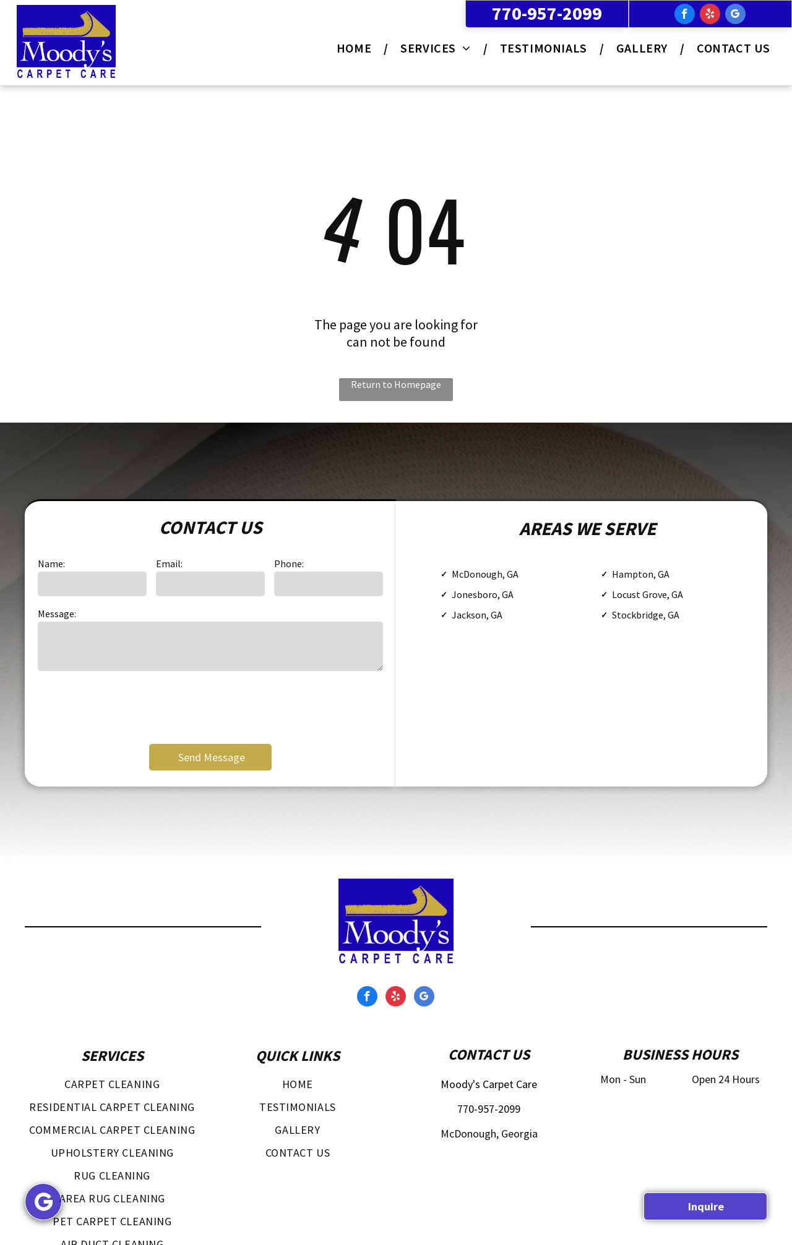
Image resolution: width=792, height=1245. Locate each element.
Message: (57, 613)
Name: (51, 563)
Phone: (289, 563)
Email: (169, 563)
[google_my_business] (735, 15)
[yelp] (710, 15)
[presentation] (132, 706)
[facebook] (684, 15)
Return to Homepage (396, 384)
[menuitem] (356, 48)
